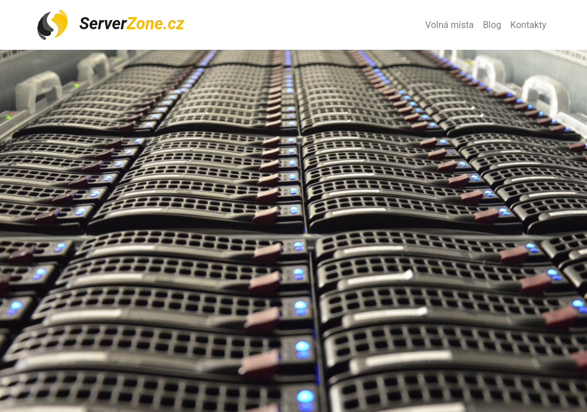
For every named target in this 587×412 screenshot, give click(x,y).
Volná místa (449, 24)
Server (110, 24)
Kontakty (528, 24)
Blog (492, 24)
